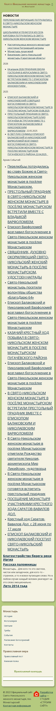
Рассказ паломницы (19, 564)
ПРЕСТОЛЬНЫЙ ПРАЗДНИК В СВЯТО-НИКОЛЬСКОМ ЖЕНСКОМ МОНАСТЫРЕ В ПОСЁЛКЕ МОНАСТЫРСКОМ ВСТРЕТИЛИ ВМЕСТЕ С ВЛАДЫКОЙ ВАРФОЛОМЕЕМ (30, 206)
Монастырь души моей (20, 51)
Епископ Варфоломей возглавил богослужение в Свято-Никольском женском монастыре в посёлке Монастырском (30, 236)
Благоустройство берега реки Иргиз (27, 557)
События (8, 635)
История (8, 616)
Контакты (8, 644)
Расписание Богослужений (16, 640)
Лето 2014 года (15, 586)
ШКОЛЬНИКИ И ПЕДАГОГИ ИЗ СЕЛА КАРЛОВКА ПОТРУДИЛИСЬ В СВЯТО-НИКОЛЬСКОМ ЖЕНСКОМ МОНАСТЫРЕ (24, 36)
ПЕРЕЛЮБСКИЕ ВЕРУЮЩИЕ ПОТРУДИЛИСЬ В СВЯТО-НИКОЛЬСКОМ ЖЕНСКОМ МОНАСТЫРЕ (27, 23)
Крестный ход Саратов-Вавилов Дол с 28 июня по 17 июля (29, 524)
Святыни (8, 625)
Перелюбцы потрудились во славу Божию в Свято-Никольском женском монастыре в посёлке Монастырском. (28, 176)
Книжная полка (11, 661)
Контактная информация (17, 705)
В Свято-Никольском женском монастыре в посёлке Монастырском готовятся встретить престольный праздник (26, 483)
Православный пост (13, 656)
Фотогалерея (10, 621)
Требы (7, 630)
